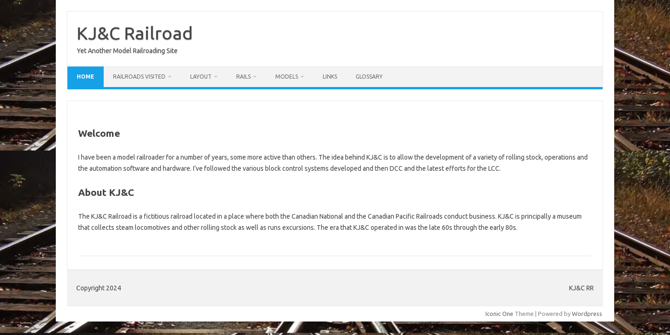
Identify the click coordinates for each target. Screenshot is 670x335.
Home (85, 77)
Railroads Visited (139, 77)
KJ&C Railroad (135, 33)
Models (286, 77)
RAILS (243, 77)
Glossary (369, 77)
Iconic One (499, 313)
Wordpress (587, 313)
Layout (201, 77)
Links (330, 77)
